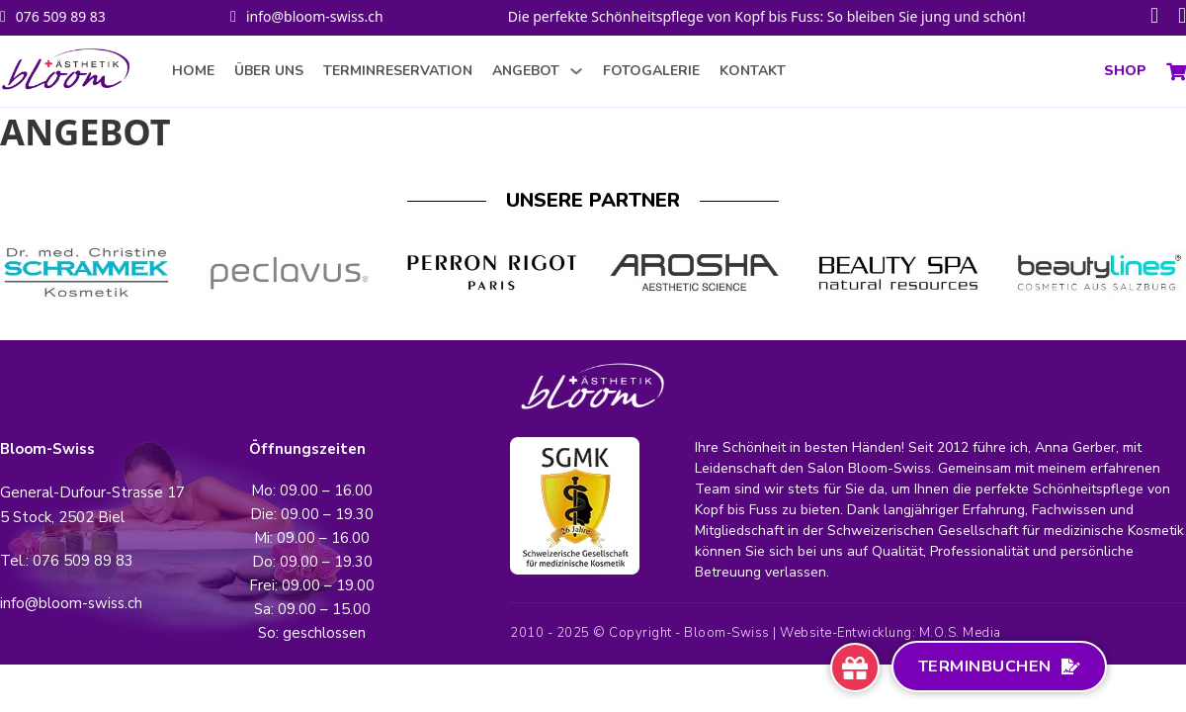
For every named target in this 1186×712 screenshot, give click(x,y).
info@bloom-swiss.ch (314, 16)
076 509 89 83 (61, 16)
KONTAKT (753, 70)
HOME (193, 70)
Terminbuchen (999, 666)
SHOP (1125, 70)
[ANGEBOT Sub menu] (576, 71)
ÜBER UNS (268, 70)
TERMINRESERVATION (397, 70)
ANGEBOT (525, 70)
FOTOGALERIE (651, 70)
